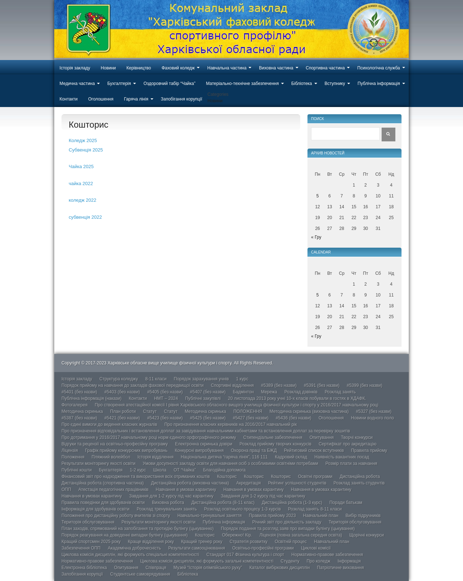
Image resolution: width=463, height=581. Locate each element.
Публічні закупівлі (203, 398)
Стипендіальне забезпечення (272, 437)
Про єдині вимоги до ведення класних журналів (109, 424)
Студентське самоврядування (140, 574)
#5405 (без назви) (165, 391)
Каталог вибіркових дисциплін (280, 567)
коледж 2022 (82, 200)
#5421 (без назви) (122, 417)
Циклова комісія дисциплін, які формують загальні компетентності (206, 561)
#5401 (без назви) (79, 391)
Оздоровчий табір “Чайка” (170, 83)
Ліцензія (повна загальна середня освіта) (300, 535)
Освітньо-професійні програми (263, 548)
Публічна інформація (379, 83)
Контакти (69, 99)
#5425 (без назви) (207, 417)
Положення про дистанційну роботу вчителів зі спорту (115, 515)
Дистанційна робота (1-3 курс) (292, 502)
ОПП (66, 489)
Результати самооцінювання (196, 548)
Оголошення (101, 99)
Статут (150, 411)
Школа (159, 470)
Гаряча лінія (136, 99)
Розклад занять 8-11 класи (314, 509)
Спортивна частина (325, 68)
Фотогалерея (74, 404)
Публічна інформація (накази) (91, 398)
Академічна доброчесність (134, 548)
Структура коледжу (118, 378)
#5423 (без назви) (165, 417)
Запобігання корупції (181, 99)
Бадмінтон (243, 391)
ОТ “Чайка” (185, 470)
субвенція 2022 (85, 217)
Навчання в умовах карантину (186, 489)
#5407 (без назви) (207, 391)
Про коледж (319, 561)
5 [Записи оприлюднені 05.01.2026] (317, 195)
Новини (108, 68)
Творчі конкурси (357, 437)
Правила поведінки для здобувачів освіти (103, 502)
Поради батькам (346, 502)
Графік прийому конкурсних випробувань (126, 450)
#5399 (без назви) (364, 385)
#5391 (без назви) (321, 385)
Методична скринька (82, 411)
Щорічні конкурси (366, 535)
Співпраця (155, 567)
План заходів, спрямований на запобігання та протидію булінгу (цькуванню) (137, 528)
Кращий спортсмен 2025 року (91, 541)
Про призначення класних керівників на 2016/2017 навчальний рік (230, 424)
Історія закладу (75, 68)
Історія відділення (155, 457)
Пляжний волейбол (111, 457)
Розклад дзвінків (300, 391)
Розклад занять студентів (359, 483)
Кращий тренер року (201, 541)
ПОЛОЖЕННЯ (247, 411)
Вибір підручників (363, 515)
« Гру (316, 237)
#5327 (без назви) (373, 411)
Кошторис (227, 476)
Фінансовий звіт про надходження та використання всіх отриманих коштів (135, 476)
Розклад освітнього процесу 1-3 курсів (242, 509)
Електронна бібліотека (84, 567)
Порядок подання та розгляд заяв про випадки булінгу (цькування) (288, 528)
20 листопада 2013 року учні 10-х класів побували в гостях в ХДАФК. (297, 398)
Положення (72, 457)
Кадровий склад (291, 457)
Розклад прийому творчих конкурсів (275, 444)
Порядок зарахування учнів (201, 378)
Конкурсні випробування (199, 450)
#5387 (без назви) (79, 417)
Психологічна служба (378, 68)
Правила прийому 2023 (272, 515)
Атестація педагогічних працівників (113, 489)
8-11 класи (155, 378)
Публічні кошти (76, 470)
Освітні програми (315, 476)
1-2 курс (138, 470)
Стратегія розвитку (249, 541)
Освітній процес (291, 541)
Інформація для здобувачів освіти (95, 509)
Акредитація (248, 483)
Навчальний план (321, 515)
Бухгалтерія (119, 83)
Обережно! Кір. (237, 535)
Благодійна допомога (224, 470)
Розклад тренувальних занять (167, 509)
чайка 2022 (81, 183)
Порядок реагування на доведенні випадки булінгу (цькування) (124, 535)
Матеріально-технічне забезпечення (242, 83)
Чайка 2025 (81, 166)
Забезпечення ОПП (81, 548)
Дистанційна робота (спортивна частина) (102, 483)
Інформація (349, 561)
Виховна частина (276, 68)
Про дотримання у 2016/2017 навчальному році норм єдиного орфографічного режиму (148, 437)
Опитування (322, 437)
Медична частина (77, 83)
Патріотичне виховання (340, 567)
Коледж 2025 (83, 140)
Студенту (290, 561)
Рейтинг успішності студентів (297, 483)
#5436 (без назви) (293, 417)
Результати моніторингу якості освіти (98, 463)
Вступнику (334, 83)
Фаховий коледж (178, 68)
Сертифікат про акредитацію (348, 444)
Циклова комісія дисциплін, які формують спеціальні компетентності (130, 554)
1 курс (242, 378)
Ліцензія (69, 450)
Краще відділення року (151, 541)
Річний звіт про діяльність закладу (287, 522)
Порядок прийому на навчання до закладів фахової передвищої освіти (132, 385)
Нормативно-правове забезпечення (327, 554)
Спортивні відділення (232, 385)
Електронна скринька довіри (203, 444)
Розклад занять (340, 391)
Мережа (269, 391)
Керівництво (139, 68)
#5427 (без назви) (250, 417)
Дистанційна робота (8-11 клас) (223, 502)
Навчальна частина (226, 68)
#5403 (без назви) (122, 391)
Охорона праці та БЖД (254, 450)
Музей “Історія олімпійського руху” (208, 567)
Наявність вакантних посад (341, 457)
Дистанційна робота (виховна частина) (190, 483)
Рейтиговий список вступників (314, 450)
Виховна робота (168, 502)
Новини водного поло (372, 417)
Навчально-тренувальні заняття (209, 515)
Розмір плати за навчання (351, 463)
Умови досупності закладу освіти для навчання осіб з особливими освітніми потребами (230, 463)
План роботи (123, 411)
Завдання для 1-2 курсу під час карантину (171, 496)
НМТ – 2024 (166, 398)
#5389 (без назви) (279, 385)
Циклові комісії (316, 548)
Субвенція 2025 (86, 150)
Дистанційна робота (360, 476)
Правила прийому (369, 450)
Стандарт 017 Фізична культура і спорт (245, 554)
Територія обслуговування (87, 522)
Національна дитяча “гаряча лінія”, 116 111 (224, 457)
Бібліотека (301, 83)
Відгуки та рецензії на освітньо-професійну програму (114, 444)
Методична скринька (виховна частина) (309, 411)
